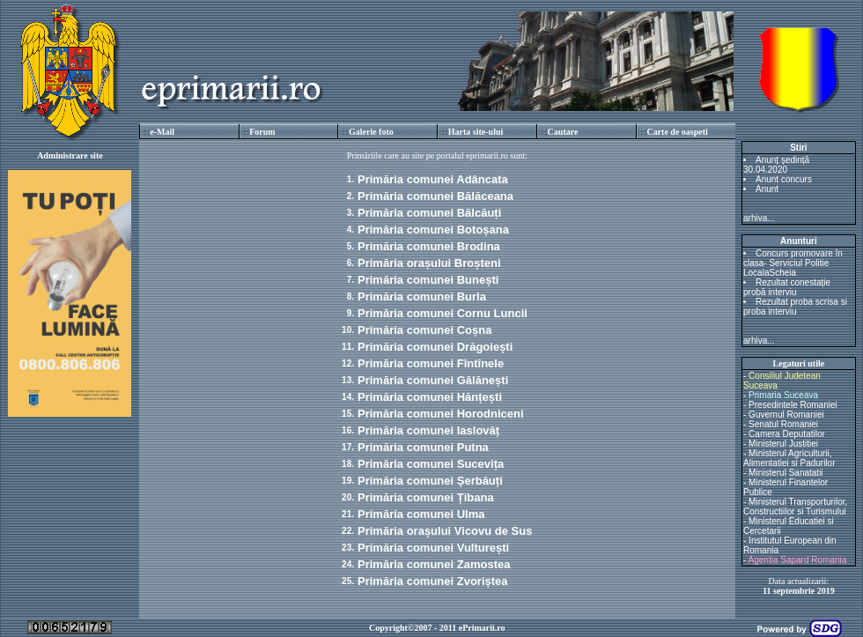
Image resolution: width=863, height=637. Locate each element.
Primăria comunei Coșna (424, 330)
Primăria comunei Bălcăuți (429, 212)
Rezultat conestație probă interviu (786, 287)
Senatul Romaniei (783, 424)
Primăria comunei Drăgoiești (435, 346)
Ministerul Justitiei (783, 443)
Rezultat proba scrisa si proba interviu (795, 306)
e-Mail (162, 132)
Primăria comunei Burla (422, 296)
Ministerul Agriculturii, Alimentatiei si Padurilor (789, 458)
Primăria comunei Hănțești (430, 397)
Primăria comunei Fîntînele (431, 363)
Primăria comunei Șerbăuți (430, 480)
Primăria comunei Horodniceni (441, 413)
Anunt (767, 189)
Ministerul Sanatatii (785, 473)
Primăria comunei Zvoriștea (433, 581)
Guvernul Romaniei (786, 414)
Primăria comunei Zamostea (434, 564)
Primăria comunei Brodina (429, 246)
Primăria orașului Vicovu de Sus (445, 530)
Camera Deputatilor (787, 434)
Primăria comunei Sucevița (431, 463)
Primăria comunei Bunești (428, 279)
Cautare (563, 132)
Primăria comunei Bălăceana (435, 196)
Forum (262, 132)
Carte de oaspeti (676, 132)
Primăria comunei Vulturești (433, 547)
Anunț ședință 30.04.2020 (776, 164)
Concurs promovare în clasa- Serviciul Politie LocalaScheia (793, 263)
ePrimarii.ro (482, 628)
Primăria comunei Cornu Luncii (442, 313)
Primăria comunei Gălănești (433, 380)
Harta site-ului (476, 132)
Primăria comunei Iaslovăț (428, 430)
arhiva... (759, 218)
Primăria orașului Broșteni (429, 263)
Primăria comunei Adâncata (433, 179)
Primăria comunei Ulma (421, 514)
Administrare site (70, 155)
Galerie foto (371, 132)
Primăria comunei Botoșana (433, 229)
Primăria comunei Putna (423, 447)
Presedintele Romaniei (793, 405)
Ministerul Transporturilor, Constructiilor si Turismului (795, 506)
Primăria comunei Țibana (426, 497)
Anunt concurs (784, 179)
